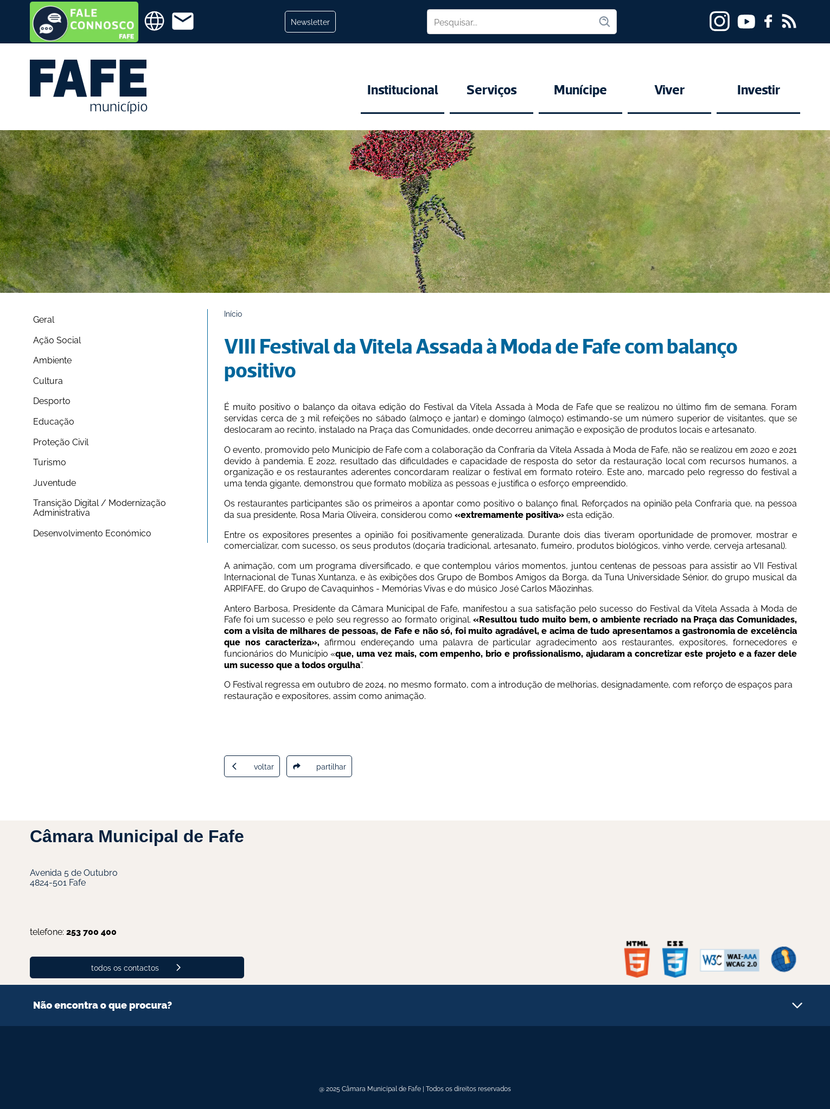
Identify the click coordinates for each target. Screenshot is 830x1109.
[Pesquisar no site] (512, 22)
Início (233, 313)
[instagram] (719, 21)
